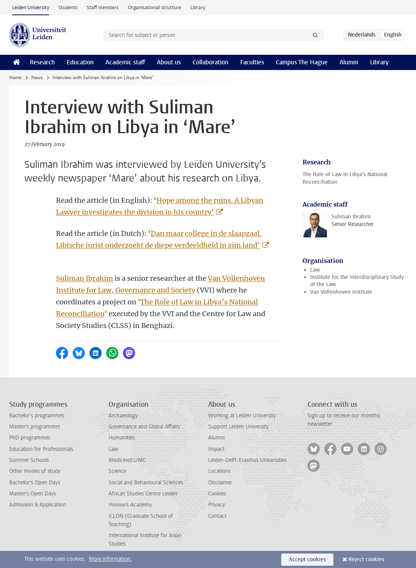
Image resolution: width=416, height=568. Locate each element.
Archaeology (123, 415)
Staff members (103, 7)
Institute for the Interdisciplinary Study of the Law (357, 281)
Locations (219, 471)
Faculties (252, 62)
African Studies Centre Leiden (142, 493)
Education (80, 62)
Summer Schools (29, 460)
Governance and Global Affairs (144, 426)
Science (117, 471)
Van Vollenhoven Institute (341, 292)
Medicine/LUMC (127, 460)
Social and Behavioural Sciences (145, 482)
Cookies (217, 493)
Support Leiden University (238, 426)
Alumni (348, 62)
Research (42, 62)
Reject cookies (366, 559)
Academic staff (125, 62)
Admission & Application (37, 504)
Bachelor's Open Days (34, 482)
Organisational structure (154, 7)
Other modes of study (35, 471)
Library (197, 7)
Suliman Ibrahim (84, 278)
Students (68, 7)
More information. (110, 559)
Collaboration (210, 62)
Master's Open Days (32, 493)
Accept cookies (307, 559)
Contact (217, 516)
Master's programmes (34, 426)
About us (169, 62)
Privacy (216, 504)
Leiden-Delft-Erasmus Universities (247, 460)
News (37, 78)
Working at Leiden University (242, 415)
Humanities (121, 437)
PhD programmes (29, 437)
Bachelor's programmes (36, 415)
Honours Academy (130, 504)
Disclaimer (220, 482)
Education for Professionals (41, 449)
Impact (216, 449)
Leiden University (30, 7)
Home (15, 78)
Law (315, 270)
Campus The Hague (302, 62)
